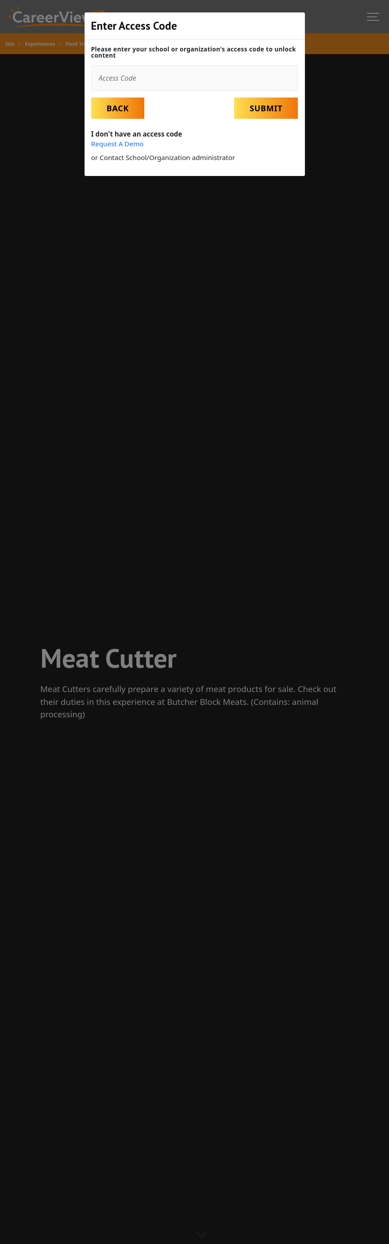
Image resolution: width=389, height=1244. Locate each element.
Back (118, 108)
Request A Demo (117, 143)
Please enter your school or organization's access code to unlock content (193, 52)
